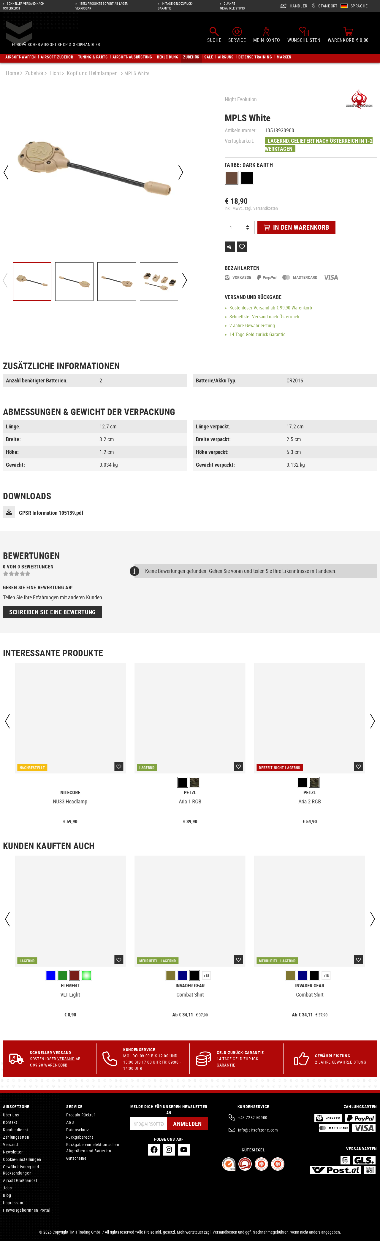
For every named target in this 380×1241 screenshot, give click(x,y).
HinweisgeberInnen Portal (26, 1210)
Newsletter (13, 1152)
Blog (7, 1195)
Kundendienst (15, 1129)
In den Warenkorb (296, 227)
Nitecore (70, 792)
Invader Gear (190, 986)
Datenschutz (77, 1129)
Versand (261, 307)
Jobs (7, 1188)
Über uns (11, 1115)
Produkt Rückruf (80, 1115)
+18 (206, 975)
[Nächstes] (181, 172)
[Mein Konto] (267, 35)
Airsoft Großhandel (20, 1180)
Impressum (13, 1202)
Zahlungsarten (16, 1137)
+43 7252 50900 (252, 1117)
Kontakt (10, 1122)
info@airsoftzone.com (258, 1130)
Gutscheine (76, 1158)
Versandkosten (225, 1232)
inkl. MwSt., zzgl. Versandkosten (251, 208)
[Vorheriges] (6, 172)
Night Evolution (241, 99)
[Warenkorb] (348, 35)
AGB (70, 1122)
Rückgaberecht (79, 1137)
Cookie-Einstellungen (22, 1159)
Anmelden (187, 1124)
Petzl (190, 792)
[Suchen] (214, 35)
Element (70, 986)
